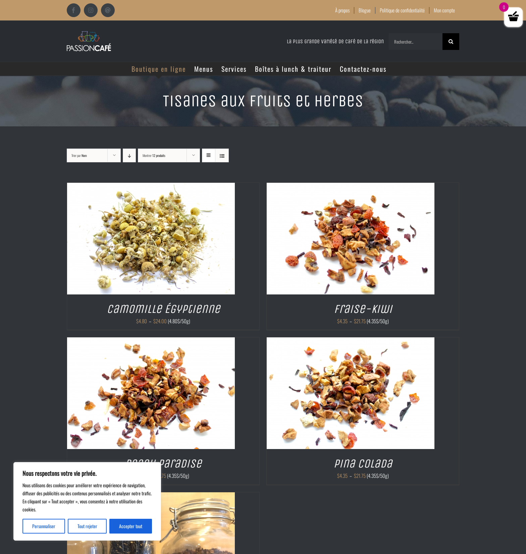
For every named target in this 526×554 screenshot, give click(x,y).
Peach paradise (163, 463)
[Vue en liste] (221, 155)
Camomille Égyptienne (163, 309)
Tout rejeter (87, 526)
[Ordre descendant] (129, 155)
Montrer (154, 155)
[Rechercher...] (415, 41)
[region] (87, 501)
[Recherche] (450, 41)
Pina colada (362, 463)
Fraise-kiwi (363, 309)
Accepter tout (130, 526)
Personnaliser (43, 526)
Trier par (79, 155)
